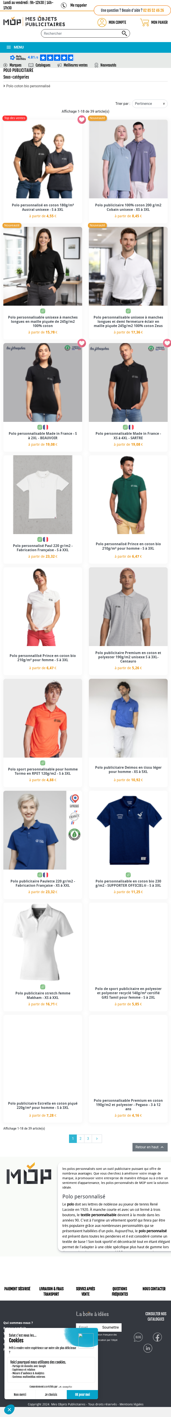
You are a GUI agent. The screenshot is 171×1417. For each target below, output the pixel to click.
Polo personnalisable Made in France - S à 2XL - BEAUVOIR (43, 435)
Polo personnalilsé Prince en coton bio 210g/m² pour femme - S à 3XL (43, 658)
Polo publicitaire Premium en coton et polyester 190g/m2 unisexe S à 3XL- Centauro (128, 657)
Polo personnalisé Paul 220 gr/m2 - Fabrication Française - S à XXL (43, 548)
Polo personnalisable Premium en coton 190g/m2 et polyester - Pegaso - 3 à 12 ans (128, 1104)
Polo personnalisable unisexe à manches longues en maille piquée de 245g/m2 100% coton (43, 321)
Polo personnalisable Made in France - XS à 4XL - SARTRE (128, 435)
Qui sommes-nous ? (18, 1319)
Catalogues (43, 65)
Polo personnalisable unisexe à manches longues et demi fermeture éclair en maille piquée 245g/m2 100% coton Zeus (128, 321)
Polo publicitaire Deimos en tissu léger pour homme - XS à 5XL (128, 769)
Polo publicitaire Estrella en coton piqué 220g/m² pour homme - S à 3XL (42, 1105)
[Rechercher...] (85, 33)
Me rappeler (78, 5)
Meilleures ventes (76, 65)
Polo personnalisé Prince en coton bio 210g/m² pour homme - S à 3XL (128, 546)
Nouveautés (108, 65)
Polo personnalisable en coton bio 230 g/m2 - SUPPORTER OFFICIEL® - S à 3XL (128, 883)
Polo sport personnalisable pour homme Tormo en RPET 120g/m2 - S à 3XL (43, 771)
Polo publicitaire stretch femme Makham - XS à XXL (42, 995)
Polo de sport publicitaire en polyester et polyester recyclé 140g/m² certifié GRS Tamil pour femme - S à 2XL (128, 993)
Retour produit (14, 1325)
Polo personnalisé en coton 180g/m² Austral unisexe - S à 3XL (43, 207)
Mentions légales (131, 1414)
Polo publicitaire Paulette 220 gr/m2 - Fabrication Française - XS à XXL (42, 883)
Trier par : (122, 104)
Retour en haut (150, 1147)
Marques (15, 65)
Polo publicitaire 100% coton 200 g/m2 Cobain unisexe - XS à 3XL (128, 207)
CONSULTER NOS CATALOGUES (155, 1321)
